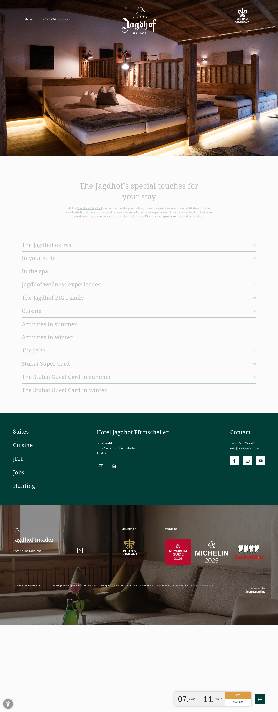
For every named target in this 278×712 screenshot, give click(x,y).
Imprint (66, 585)
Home (56, 585)
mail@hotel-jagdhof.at (245, 448)
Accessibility (116, 585)
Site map (131, 585)
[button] (8, 704)
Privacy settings (95, 585)
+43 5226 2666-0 (242, 443)
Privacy (77, 585)
